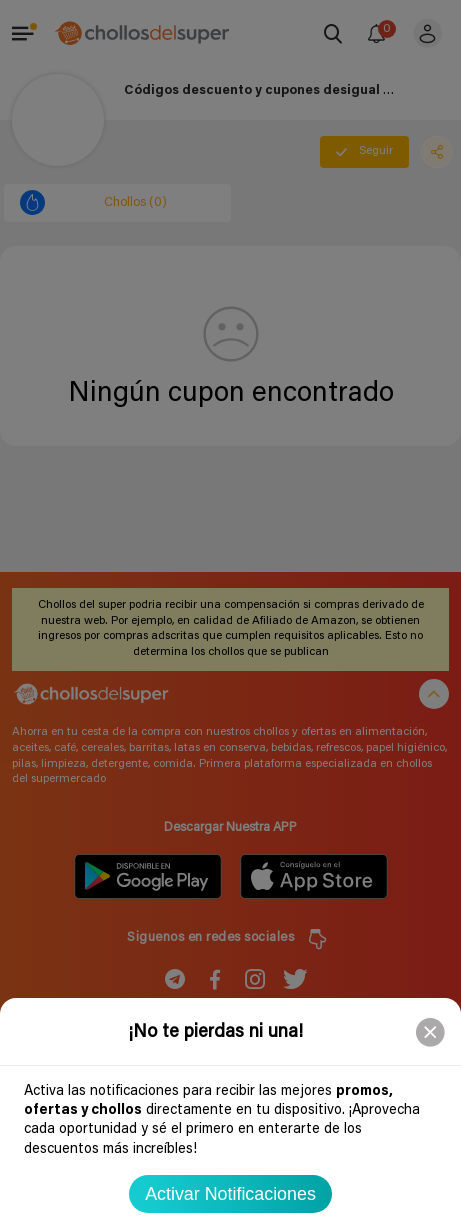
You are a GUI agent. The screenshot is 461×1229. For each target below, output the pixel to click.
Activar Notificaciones (230, 1194)
